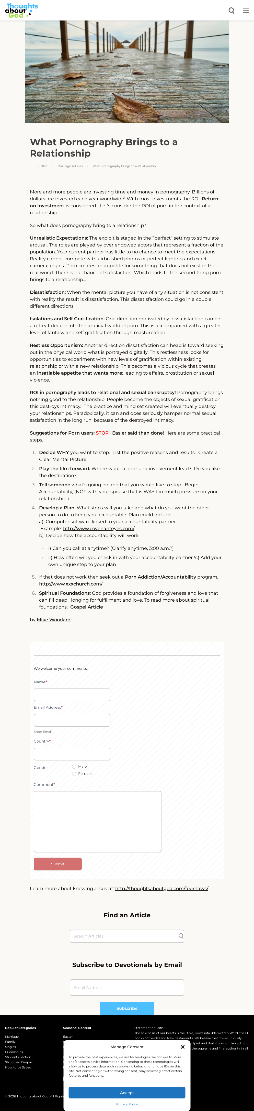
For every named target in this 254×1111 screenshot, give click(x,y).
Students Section (18, 1057)
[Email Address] (127, 987)
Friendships (14, 1052)
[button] (183, 1047)
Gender (41, 767)
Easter (68, 1036)
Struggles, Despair (19, 1062)
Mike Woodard (54, 620)
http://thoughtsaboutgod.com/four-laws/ (161, 888)
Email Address (48, 707)
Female (81, 773)
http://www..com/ (70, 584)
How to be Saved (18, 1067)
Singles (10, 1047)
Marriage (12, 1036)
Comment (44, 784)
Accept (127, 1092)
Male (79, 766)
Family (10, 1042)
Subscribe (127, 1008)
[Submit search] (181, 936)
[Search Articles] (124, 936)
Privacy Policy (127, 1104)
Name (40, 682)
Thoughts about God (33, 1096)
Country (42, 741)
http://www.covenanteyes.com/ (98, 528)
